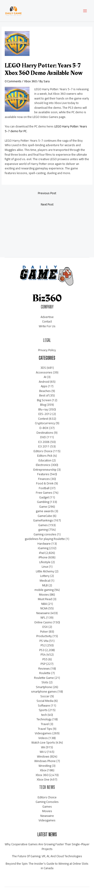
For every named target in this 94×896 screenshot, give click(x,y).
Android (44, 382)
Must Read (45, 599)
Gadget (44, 497)
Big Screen (44, 400)
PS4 (43, 654)
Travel (45, 724)
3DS (43, 368)
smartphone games (44, 691)
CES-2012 (45, 414)
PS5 (45, 659)
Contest (43, 419)
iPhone (43, 557)
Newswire (43, 613)
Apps (44, 386)
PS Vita (43, 641)
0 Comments (13, 81)
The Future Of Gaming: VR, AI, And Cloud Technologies (47, 856)
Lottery (45, 576)
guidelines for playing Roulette (45, 539)
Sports (43, 710)
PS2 (43, 645)
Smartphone (44, 687)
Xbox (43, 770)
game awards (45, 511)
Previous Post (47, 193)
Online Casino (43, 622)
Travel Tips (45, 729)
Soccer (45, 696)
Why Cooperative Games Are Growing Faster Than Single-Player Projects (47, 846)
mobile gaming (44, 590)
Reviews (44, 668)
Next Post (47, 204)
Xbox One (43, 779)
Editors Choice (43, 451)
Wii (43, 747)
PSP (43, 664)
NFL (43, 617)
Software (44, 705)
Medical (45, 580)
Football (44, 488)
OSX (45, 627)
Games (43, 525)
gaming (43, 529)
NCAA (44, 608)
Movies (44, 594)
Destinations (45, 432)
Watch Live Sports (43, 742)
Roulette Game (44, 678)
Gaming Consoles (47, 802)
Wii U (43, 752)
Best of (44, 395)
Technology (44, 719)
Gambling (43, 502)
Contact (47, 321)
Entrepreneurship (44, 469)
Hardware (44, 543)
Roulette (44, 673)
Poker (44, 631)
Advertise (47, 317)
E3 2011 (44, 446)
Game (43, 506)
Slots (44, 682)
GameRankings (43, 520)
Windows (43, 756)
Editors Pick (45, 455)
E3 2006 (44, 442)
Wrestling (45, 766)
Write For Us (47, 326)
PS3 (41, 650)
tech (44, 715)
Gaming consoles (45, 534)
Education (45, 460)
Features (43, 474)
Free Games (44, 492)
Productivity (44, 636)
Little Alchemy (45, 571)
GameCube (45, 516)
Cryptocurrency (45, 423)
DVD (43, 437)
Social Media (45, 701)
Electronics (43, 465)
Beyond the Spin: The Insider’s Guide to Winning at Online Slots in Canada (47, 866)
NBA (44, 604)
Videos (43, 738)
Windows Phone (45, 761)
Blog (43, 405)
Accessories (44, 372)
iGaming (43, 548)
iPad (42, 553)
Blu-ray (43, 409)
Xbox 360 (30, 81)
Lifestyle (44, 562)
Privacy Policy (47, 350)
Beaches (45, 391)
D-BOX (43, 428)
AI (45, 377)
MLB (45, 585)
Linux (45, 566)
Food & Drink (45, 483)
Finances (44, 479)
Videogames (43, 733)
